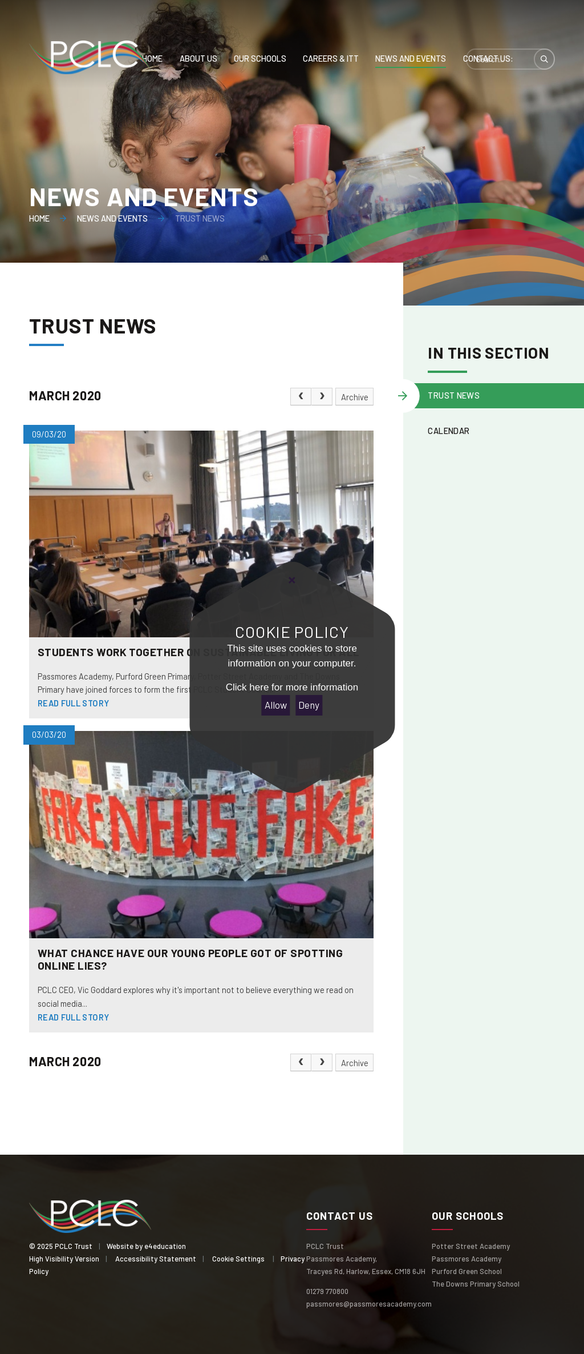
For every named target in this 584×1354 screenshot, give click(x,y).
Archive (354, 397)
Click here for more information (292, 687)
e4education (165, 1246)
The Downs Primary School (476, 1283)
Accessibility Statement (155, 1258)
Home (39, 218)
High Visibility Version (64, 1258)
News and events (112, 218)
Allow (276, 704)
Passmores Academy (466, 1258)
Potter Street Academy (471, 1246)
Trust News (200, 218)
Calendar (448, 430)
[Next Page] (321, 396)
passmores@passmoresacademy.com (369, 1303)
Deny (308, 704)
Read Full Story (74, 703)
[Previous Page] (300, 396)
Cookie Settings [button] (238, 1258)
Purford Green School (467, 1271)
